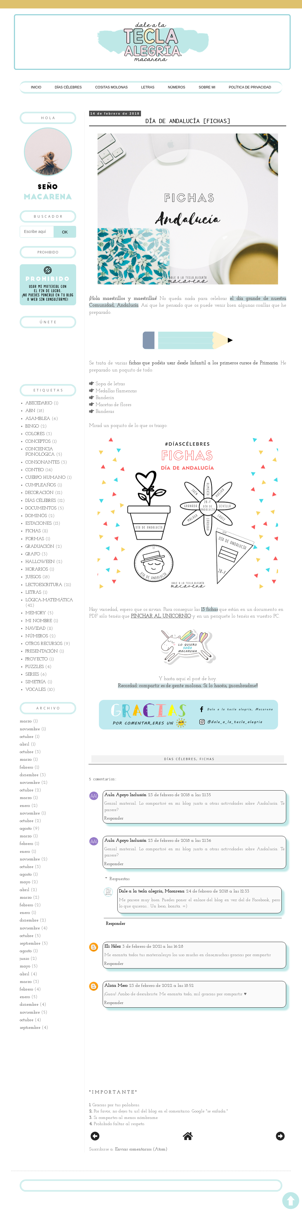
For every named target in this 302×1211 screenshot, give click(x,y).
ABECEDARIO (38, 403)
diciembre (29, 775)
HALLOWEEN (40, 562)
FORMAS (34, 539)
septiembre (30, 943)
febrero (26, 767)
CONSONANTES (42, 462)
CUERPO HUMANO (45, 477)
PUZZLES (34, 667)
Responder (114, 818)
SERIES (32, 674)
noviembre (30, 729)
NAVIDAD (35, 628)
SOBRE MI (207, 87)
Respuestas (119, 879)
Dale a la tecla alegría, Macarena (151, 891)
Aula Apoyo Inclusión (125, 795)
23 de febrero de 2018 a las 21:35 (179, 795)
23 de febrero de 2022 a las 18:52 (161, 985)
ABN (30, 411)
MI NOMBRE (38, 621)
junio (24, 958)
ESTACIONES (38, 523)
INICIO (36, 87)
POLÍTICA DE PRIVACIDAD (250, 87)
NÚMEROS (176, 87)
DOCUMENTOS (40, 508)
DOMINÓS (36, 516)
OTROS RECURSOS (43, 644)
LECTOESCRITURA (43, 585)
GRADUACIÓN (39, 546)
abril (24, 744)
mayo (25, 882)
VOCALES (35, 689)
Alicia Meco (115, 985)
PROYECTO (36, 659)
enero (25, 805)
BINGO (32, 426)
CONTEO (34, 470)
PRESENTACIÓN (41, 651)
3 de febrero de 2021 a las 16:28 (152, 946)
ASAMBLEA (37, 419)
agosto (26, 828)
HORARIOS (36, 569)
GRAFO (32, 554)
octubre (26, 736)
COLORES (35, 434)
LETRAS (148, 87)
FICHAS (207, 759)
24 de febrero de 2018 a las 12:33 (217, 891)
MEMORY (35, 613)
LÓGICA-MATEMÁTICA (49, 600)
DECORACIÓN (39, 493)
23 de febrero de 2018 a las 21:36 (179, 840)
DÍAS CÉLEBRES (68, 87)
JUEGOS (33, 577)
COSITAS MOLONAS (111, 87)
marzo (26, 721)
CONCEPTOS (37, 441)
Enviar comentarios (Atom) (141, 1149)
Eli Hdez (112, 946)
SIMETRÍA (35, 682)
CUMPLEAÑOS (40, 485)
